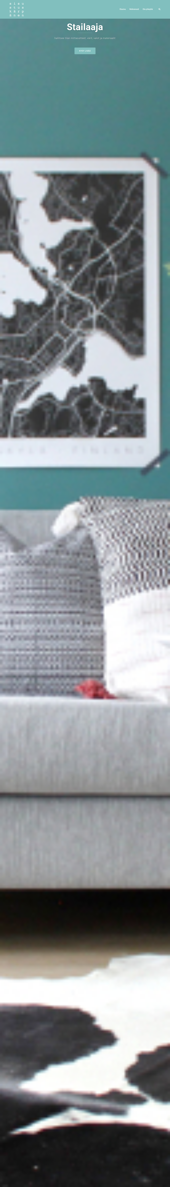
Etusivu (123, 9)
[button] (160, 9)
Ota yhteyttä (148, 9)
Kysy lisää (85, 51)
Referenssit (134, 9)
